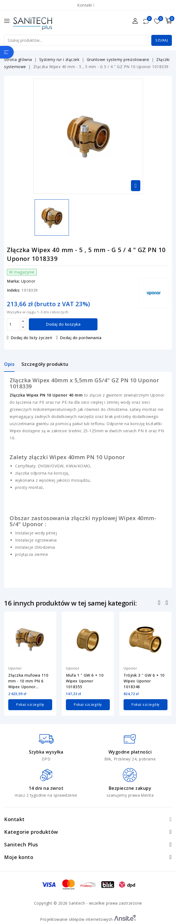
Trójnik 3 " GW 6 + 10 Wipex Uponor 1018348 (144, 681)
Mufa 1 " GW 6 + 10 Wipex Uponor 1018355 (85, 681)
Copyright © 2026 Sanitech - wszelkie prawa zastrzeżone (88, 902)
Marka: (13, 281)
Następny (167, 603)
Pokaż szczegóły (30, 704)
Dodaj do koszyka (63, 324)
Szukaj (161, 40)
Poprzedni (160, 603)
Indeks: (13, 290)
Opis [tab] (9, 364)
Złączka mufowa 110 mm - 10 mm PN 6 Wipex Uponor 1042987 (28, 681)
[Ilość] (13, 324)
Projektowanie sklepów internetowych (88, 919)
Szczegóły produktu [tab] (44, 364)
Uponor (28, 281)
